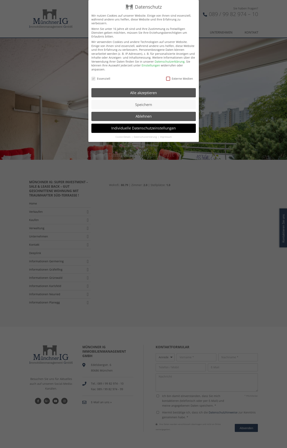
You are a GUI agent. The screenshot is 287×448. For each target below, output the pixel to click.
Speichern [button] (143, 98)
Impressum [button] (166, 130)
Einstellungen (151, 59)
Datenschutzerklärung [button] (145, 130)
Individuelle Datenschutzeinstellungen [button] (143, 121)
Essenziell (100, 72)
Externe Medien (179, 72)
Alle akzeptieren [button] (143, 86)
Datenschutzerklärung (170, 55)
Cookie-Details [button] (123, 130)
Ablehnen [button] (144, 109)
